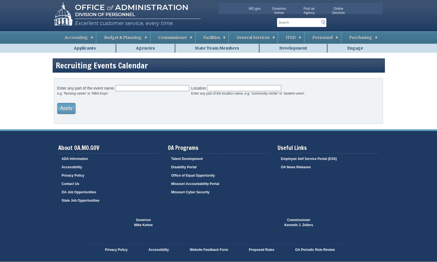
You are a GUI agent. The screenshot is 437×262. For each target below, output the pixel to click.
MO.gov (255, 9)
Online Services (338, 11)
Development (293, 48)
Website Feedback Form (209, 250)
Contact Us (70, 184)
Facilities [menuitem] (211, 39)
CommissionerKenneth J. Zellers (298, 222)
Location (198, 88)
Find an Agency (309, 11)
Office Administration (131, 7)
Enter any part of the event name (85, 88)
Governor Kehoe (279, 11)
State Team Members (217, 48)
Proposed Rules (261, 250)
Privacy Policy (73, 175)
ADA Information (75, 159)
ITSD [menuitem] (290, 39)
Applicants (85, 48)
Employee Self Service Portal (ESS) (309, 159)
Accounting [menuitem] (75, 39)
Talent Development (187, 159)
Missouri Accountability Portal (195, 184)
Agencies (145, 48)
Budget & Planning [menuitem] (122, 39)
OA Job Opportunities (79, 192)
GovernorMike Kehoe (143, 222)
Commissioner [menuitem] (171, 39)
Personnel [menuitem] (322, 39)
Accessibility (72, 167)
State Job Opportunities (80, 200)
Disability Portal (183, 167)
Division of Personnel (105, 14)
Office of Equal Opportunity (193, 175)
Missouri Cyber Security (190, 192)
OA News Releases (296, 167)
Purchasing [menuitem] (359, 39)
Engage (355, 48)
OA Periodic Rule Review (315, 250)
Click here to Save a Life (251, 225)
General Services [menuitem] (252, 39)
